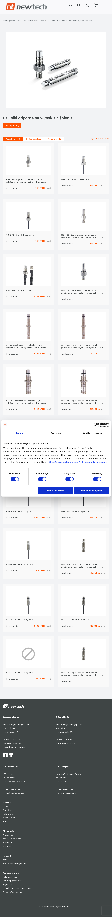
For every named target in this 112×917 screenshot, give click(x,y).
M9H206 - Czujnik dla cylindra (20, 290)
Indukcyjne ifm (52, 21)
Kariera (6, 821)
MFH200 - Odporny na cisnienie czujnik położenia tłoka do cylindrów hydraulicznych (27, 346)
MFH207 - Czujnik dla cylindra (75, 511)
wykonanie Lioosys (64, 906)
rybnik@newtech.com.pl (66, 793)
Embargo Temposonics (13, 892)
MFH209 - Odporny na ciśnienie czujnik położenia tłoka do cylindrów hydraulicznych (82, 565)
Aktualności (8, 835)
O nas (5, 806)
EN (69, 5)
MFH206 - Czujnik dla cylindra (19, 511)
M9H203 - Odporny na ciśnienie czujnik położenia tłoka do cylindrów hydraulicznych (82, 236)
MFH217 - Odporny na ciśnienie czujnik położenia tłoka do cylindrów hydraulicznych (82, 673)
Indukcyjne (39, 21)
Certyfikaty (8, 810)
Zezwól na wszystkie (91, 490)
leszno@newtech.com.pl (13, 793)
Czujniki (30, 21)
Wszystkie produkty (13, 139)
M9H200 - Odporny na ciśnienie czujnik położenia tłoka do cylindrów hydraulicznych (27, 180)
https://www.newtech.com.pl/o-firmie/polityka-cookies (77, 462)
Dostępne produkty (33, 139)
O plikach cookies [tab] (92, 433)
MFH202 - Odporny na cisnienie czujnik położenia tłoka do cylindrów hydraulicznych (27, 402)
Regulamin (7, 884)
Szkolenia (7, 842)
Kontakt (6, 859)
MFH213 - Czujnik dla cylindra (19, 620)
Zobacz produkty (11, 125)
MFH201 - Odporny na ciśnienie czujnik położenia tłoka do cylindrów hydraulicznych (82, 346)
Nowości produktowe (12, 838)
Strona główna (9, 21)
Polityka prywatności (12, 880)
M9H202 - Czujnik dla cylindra (20, 235)
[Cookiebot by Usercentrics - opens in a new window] (96, 424)
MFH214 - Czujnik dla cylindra (75, 620)
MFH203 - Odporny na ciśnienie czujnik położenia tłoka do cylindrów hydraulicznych (82, 402)
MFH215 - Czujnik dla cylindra (19, 672)
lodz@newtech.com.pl (65, 743)
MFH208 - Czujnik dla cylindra (19, 564)
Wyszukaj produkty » (100, 138)
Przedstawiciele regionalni (14, 863)
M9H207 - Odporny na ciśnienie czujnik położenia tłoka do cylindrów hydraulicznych (82, 291)
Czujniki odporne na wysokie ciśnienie (76, 21)
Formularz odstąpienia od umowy (17, 888)
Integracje (7, 846)
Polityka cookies (10, 876)
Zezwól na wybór (55, 490)
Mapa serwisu (9, 817)
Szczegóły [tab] (56, 433)
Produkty (20, 21)
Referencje (8, 814)
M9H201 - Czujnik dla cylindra (75, 179)
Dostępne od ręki (54, 139)
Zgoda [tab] (19, 433)
